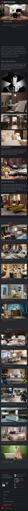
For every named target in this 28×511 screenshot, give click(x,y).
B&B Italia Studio (7, 385)
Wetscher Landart (7, 280)
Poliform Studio (7, 366)
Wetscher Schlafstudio (9, 443)
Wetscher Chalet (7, 260)
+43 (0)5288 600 (20, 484)
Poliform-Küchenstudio (9, 424)
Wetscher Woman (7, 300)
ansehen (4, 242)
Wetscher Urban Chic (9, 320)
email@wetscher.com (21, 487)
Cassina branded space (9, 404)
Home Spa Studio (7, 462)
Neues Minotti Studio (9, 347)
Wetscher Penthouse (8, 240)
